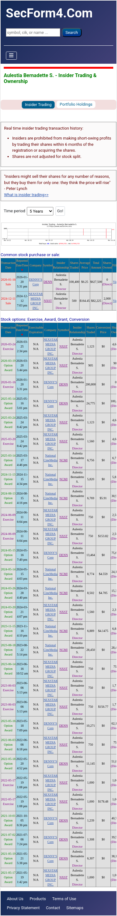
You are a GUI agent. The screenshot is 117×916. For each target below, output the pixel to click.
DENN (47, 281)
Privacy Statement (23, 907)
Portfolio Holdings (76, 104)
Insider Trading (38, 104)
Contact (53, 907)
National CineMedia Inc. (50, 460)
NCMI (63, 460)
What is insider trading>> (26, 194)
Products (38, 898)
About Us (15, 898)
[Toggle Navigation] (11, 56)
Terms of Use (64, 898)
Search (72, 32)
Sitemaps (75, 907)
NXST (48, 300)
